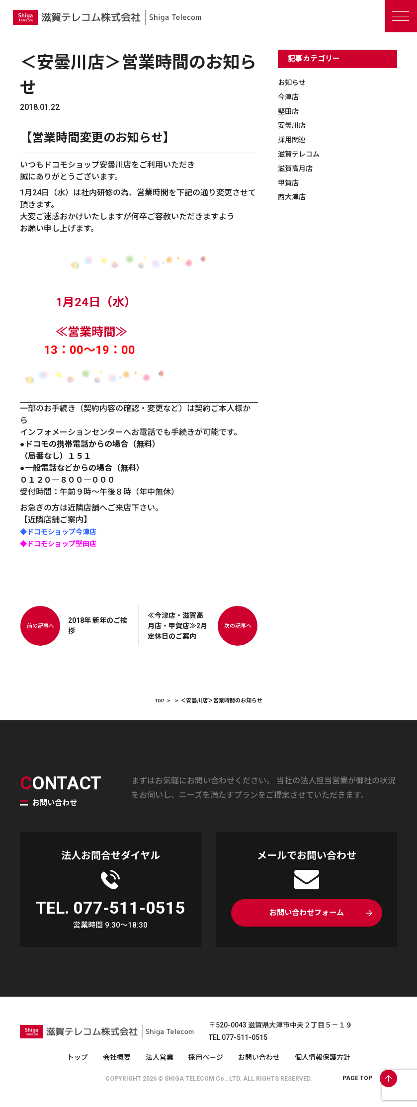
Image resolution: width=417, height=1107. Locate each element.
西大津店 (294, 196)
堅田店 (290, 111)
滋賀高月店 (298, 168)
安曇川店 (294, 125)
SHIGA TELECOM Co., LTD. (203, 1078)
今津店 (290, 96)
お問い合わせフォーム (306, 915)
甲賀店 (290, 182)
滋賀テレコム (302, 154)
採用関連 (294, 139)
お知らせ (294, 82)
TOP (160, 700)
